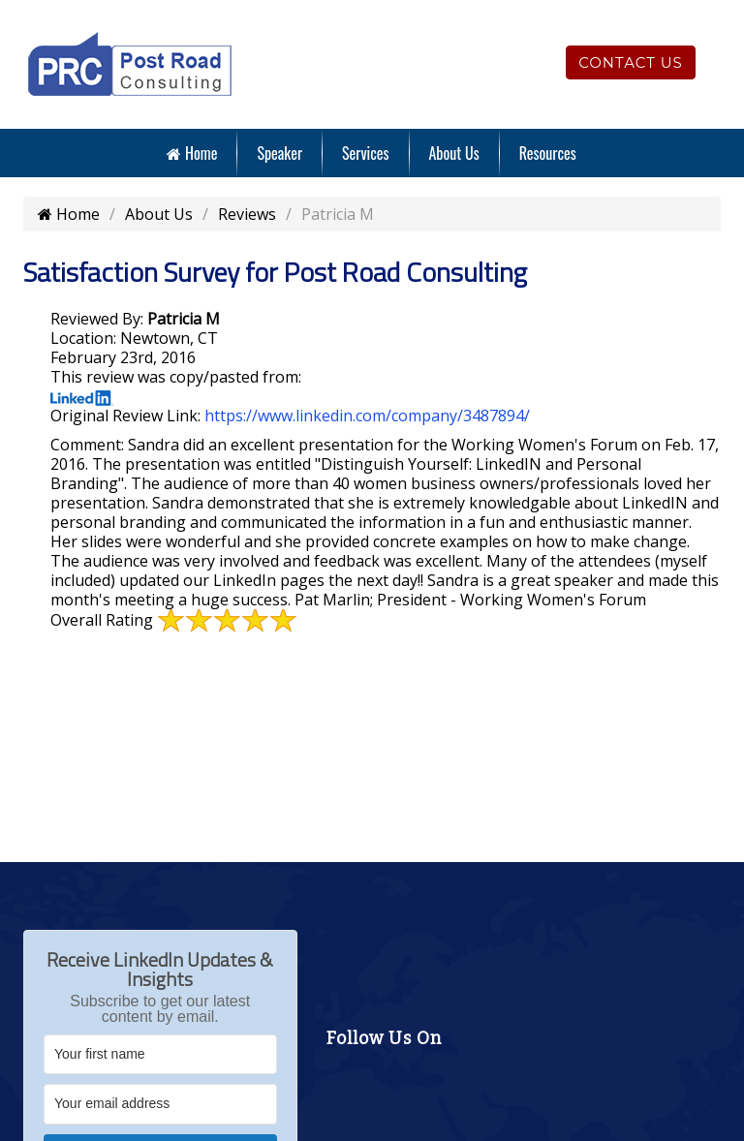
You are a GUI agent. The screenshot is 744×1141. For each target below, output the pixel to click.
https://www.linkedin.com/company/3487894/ (367, 415)
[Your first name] (160, 1054)
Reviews (247, 214)
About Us (454, 153)
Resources (547, 153)
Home (192, 153)
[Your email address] (160, 1104)
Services (365, 153)
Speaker (279, 153)
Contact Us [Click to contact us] (630, 62)
